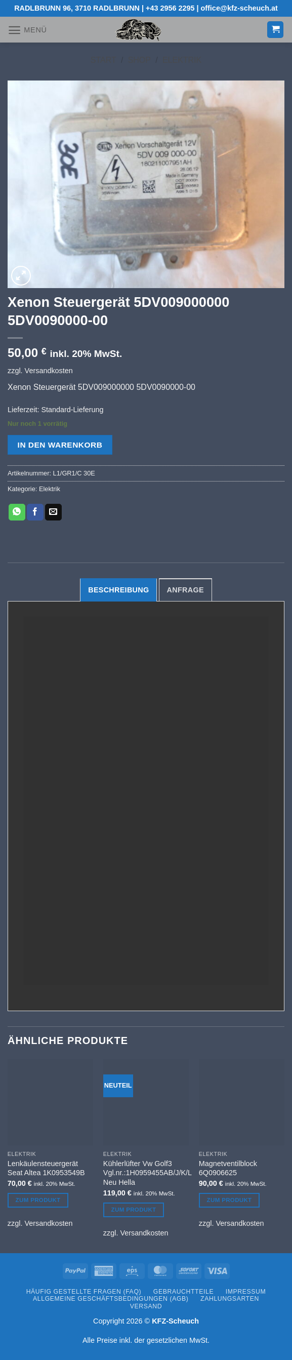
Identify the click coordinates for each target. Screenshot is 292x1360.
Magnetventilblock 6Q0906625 (228, 1168)
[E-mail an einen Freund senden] (53, 512)
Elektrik (181, 60)
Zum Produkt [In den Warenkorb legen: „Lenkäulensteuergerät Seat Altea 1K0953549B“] (38, 1200)
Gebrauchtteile (183, 1291)
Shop (139, 60)
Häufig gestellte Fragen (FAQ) (84, 1291)
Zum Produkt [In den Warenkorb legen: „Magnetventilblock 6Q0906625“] (229, 1200)
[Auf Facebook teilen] (35, 512)
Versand (146, 1306)
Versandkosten (49, 371)
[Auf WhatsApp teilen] (17, 512)
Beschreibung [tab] (118, 590)
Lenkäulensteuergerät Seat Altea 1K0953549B (46, 1168)
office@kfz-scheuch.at (239, 8)
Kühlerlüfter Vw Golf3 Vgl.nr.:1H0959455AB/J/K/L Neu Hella (147, 1172)
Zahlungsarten (229, 1298)
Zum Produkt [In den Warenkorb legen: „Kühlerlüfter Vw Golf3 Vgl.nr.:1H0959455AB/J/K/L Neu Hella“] (133, 1210)
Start (103, 60)
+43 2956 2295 (170, 8)
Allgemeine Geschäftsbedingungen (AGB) (110, 1298)
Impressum (246, 1291)
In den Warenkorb (60, 445)
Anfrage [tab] (185, 590)
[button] (27, 30)
